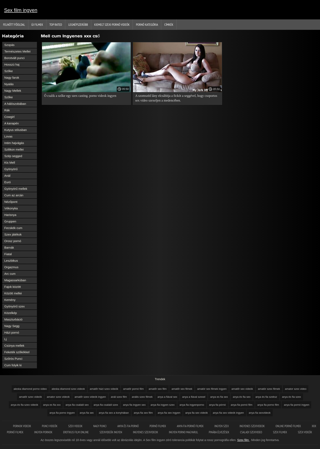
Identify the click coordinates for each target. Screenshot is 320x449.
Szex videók (305, 432)
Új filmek (37, 24)
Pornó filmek (158, 426)
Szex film (243, 440)
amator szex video (296, 388)
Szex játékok (13, 234)
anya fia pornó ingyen (296, 404)
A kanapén (11, 123)
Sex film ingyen (20, 10)
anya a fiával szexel (193, 396)
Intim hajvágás (14, 143)
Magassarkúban (15, 280)
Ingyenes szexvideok (252, 426)
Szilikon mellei (14, 149)
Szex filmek (280, 432)
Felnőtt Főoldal (14, 24)
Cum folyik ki (13, 365)
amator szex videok (58, 396)
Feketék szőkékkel (16, 352)
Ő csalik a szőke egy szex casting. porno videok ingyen (80, 95)
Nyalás (9, 84)
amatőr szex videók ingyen (90, 396)
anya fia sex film (143, 412)
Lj (5, 339)
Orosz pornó (12, 241)
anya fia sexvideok (260, 412)
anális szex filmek (142, 396)
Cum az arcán (13, 195)
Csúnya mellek (14, 345)
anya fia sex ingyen (169, 412)
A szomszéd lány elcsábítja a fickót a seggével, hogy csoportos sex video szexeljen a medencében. (176, 98)
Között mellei (13, 293)
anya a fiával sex (167, 396)
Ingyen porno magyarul (184, 432)
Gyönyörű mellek (15, 188)
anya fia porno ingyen (62, 412)
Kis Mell (9, 162)
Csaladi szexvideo (251, 432)
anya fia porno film (268, 404)
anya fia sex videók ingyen (228, 412)
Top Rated (55, 24)
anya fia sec (87, 412)
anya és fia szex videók (24, 404)
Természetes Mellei (17, 51)
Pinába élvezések (219, 432)
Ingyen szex (221, 426)
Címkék (168, 24)
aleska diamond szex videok (68, 388)
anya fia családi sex (77, 404)
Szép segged (13, 156)
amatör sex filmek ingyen (212, 388)
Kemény (10, 300)
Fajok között (12, 286)
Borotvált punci (14, 58)
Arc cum (10, 273)
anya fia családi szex (105, 404)
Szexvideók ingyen (111, 432)
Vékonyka (11, 208)
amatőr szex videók (30, 396)
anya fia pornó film (241, 404)
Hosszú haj (11, 64)
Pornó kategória (147, 24)
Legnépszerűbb (78, 24)
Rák (7, 110)
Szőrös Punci (13, 358)
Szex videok (75, 426)
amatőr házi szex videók (104, 388)
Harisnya (10, 215)
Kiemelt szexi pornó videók (112, 24)
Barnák (9, 247)
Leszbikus (11, 260)
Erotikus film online (76, 432)
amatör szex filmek (269, 388)
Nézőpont (10, 201)
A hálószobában (15, 103)
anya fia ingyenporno (192, 404)
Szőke (8, 71)
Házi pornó (11, 332)
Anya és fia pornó (128, 426)
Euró (7, 182)
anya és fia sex (242, 396)
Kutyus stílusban (15, 130)
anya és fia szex (291, 396)
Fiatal (8, 254)
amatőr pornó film (133, 388)
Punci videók (50, 426)
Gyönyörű (11, 169)
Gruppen (10, 221)
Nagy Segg (11, 326)
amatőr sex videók (242, 388)
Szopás (9, 45)
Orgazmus (11, 267)
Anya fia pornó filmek (190, 426)
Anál (7, 175)
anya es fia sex (219, 396)
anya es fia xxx (52, 404)
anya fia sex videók (196, 412)
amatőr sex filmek (181, 388)
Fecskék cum (13, 228)
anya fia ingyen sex (134, 404)
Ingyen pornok (43, 432)
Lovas (8, 136)
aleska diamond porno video (30, 388)
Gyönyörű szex (14, 306)
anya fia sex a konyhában (114, 412)
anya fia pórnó (217, 404)
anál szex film (119, 396)
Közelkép (10, 313)
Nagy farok (11, 77)
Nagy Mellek (12, 90)
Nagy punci (100, 426)
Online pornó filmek (288, 426)
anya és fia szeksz (266, 396)
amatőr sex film (158, 388)
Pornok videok (22, 426)
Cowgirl (9, 116)
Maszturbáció (13, 319)
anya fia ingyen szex (163, 404)
